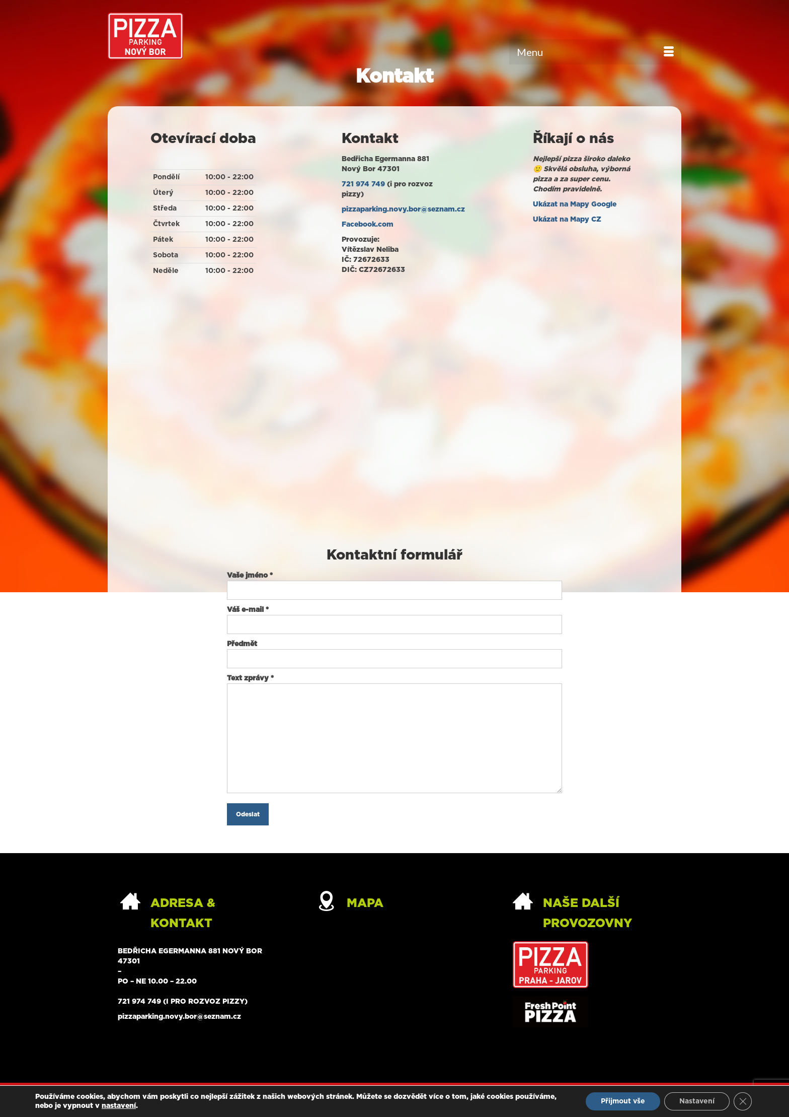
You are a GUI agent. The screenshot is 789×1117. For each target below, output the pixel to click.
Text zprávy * (394, 683)
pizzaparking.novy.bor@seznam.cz (403, 209)
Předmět (394, 651)
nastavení (119, 1105)
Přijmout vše (623, 1101)
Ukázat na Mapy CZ (567, 219)
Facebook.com (367, 224)
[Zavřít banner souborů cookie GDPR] (743, 1101)
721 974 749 (363, 184)
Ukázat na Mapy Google (574, 204)
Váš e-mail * (394, 617)
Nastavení (697, 1101)
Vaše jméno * (394, 583)
